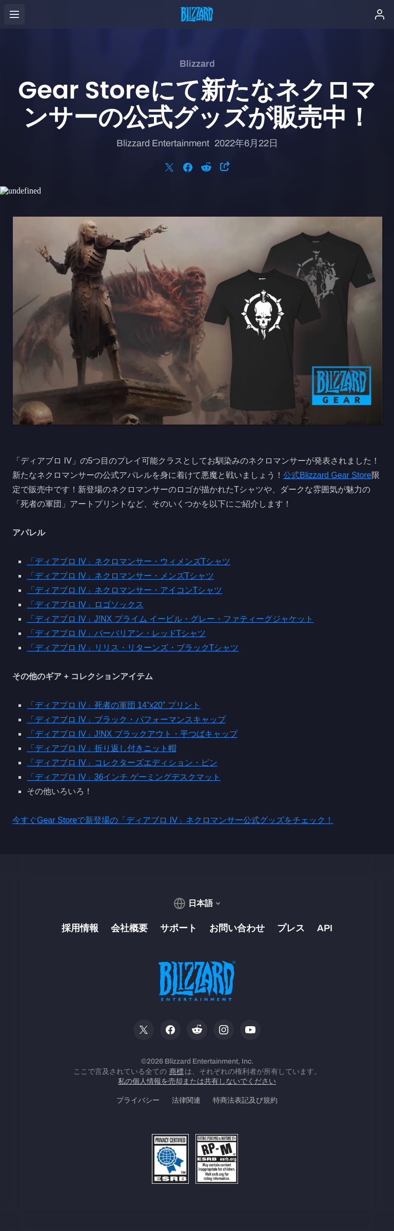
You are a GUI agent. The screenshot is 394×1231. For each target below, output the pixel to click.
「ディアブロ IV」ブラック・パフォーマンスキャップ (126, 719)
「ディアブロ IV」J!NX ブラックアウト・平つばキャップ (132, 733)
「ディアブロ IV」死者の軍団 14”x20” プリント (114, 705)
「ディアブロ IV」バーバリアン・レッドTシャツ (116, 633)
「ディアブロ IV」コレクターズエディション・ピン (122, 762)
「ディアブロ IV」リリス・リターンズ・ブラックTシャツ (133, 647)
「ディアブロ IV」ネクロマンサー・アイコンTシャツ (124, 590)
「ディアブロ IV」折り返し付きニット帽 (101, 748)
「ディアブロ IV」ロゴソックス (85, 604)
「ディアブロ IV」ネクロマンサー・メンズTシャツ (120, 575)
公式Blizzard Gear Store (327, 475)
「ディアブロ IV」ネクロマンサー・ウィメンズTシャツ (128, 561)
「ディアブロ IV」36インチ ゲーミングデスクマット (124, 777)
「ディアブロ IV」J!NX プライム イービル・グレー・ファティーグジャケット (170, 618)
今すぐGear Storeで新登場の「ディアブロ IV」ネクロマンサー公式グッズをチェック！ (172, 820)
